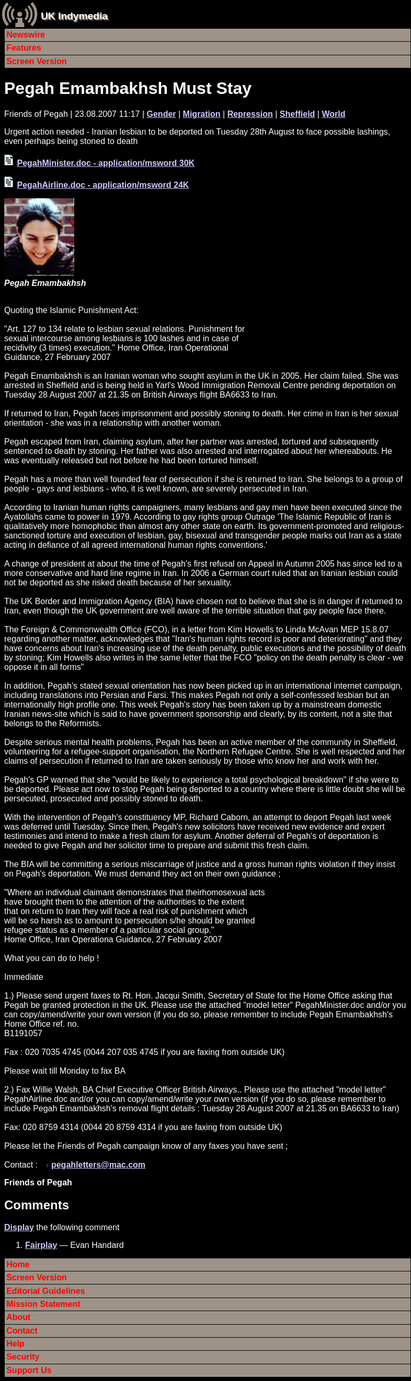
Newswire (25, 34)
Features (23, 47)
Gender (161, 114)
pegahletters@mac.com (98, 1164)
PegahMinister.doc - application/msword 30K (106, 163)
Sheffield (297, 114)
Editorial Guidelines (45, 1291)
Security (22, 1356)
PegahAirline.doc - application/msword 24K (103, 185)
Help (15, 1343)
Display (19, 1227)
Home (17, 1264)
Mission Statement (43, 1304)
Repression (250, 114)
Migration (202, 114)
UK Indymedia (74, 15)
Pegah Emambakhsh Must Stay (128, 88)
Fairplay (41, 1245)
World (333, 114)
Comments (36, 1205)
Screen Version (36, 61)
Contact (22, 1330)
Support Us (28, 1370)
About (18, 1317)
